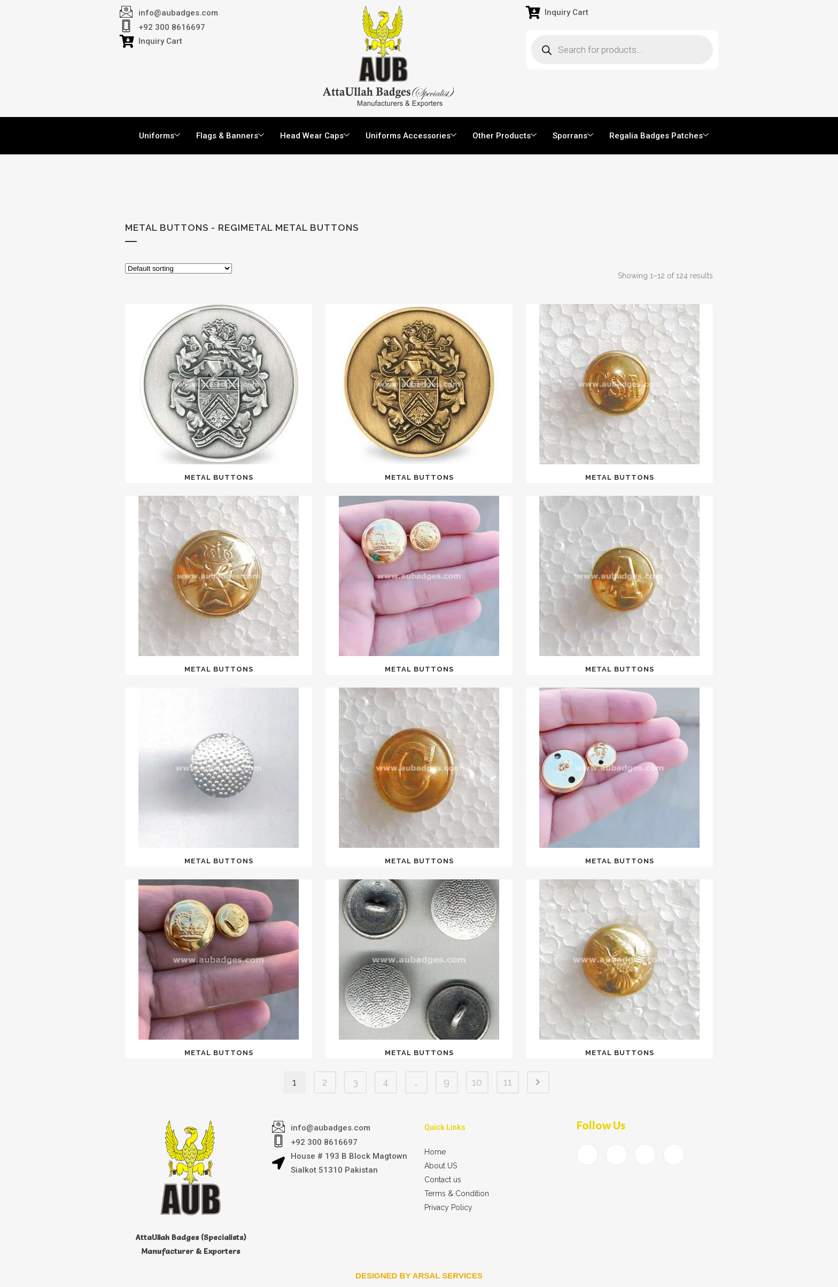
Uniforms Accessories (411, 136)
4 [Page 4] (386, 1082)
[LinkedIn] (645, 1154)
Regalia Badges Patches (659, 136)
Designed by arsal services (419, 1275)
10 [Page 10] (477, 1082)
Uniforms (159, 136)
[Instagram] (674, 1154)
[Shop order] (178, 268)
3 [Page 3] (355, 1082)
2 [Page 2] (324, 1082)
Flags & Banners (230, 136)
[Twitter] (616, 1154)
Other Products (504, 136)
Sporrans (573, 136)
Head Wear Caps (315, 136)
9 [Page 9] (446, 1082)
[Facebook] (587, 1154)
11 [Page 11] (507, 1082)
